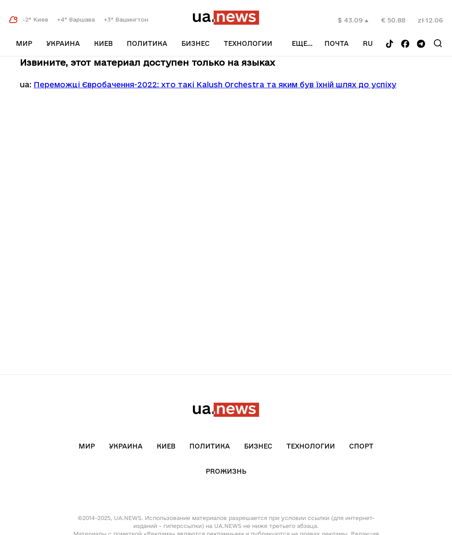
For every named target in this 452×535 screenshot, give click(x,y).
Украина (63, 43)
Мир (24, 43)
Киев (103, 43)
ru (368, 43)
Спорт (361, 446)
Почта (336, 43)
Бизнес (195, 43)
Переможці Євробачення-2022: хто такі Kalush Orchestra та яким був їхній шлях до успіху (215, 84)
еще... (302, 43)
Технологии (248, 43)
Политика (147, 43)
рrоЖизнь (226, 471)
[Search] (438, 43)
